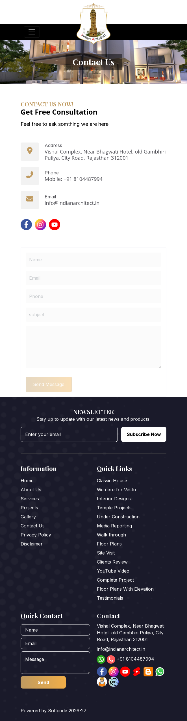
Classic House (112, 480)
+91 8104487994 (135, 659)
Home (27, 480)
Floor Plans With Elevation (125, 589)
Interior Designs (114, 498)
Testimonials (110, 598)
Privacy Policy (36, 535)
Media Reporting (114, 526)
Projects (29, 507)
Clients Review (112, 562)
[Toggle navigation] (32, 32)
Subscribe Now (144, 434)
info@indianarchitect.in (121, 649)
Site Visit (106, 553)
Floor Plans (109, 544)
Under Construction (118, 517)
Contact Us (33, 526)
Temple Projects (114, 507)
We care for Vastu (116, 489)
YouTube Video (113, 571)
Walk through (111, 535)
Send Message (48, 393)
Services (30, 498)
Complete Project (115, 580)
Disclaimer (32, 544)
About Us (31, 489)
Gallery (28, 517)
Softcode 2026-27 (67, 710)
